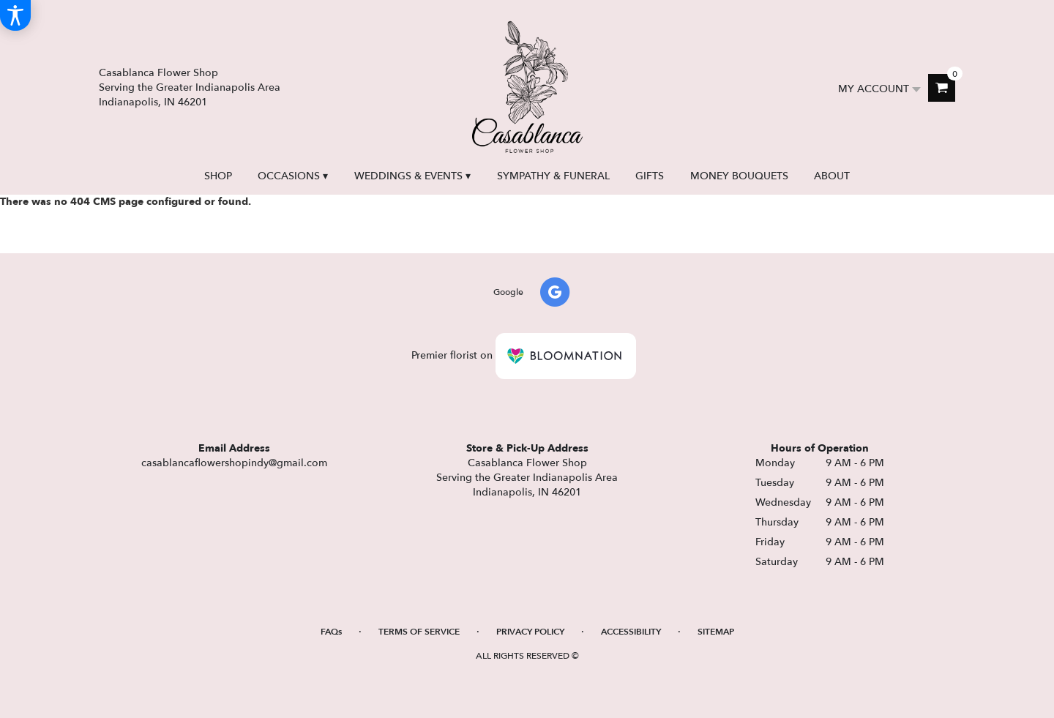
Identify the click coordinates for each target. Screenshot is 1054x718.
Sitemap (716, 631)
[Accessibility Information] (15, 15)
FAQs (331, 631)
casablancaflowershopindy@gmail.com (234, 463)
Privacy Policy (530, 631)
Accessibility (631, 631)
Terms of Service (419, 631)
